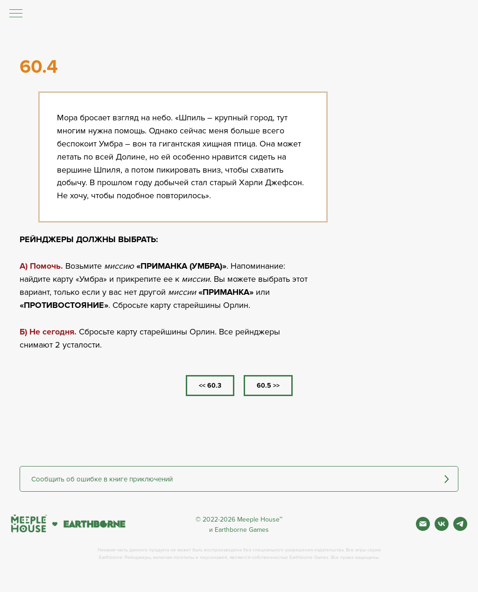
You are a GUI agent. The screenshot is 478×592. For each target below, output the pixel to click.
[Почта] (423, 528)
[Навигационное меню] (15, 14)
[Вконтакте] (442, 528)
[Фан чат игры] (460, 528)
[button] (239, 479)
